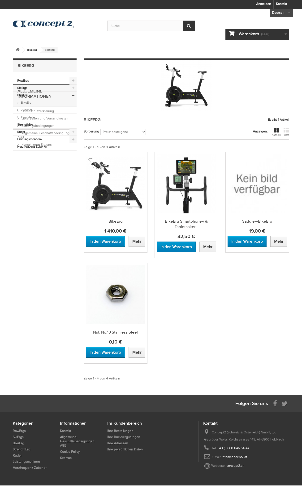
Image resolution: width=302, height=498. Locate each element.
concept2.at (234, 465)
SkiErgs (22, 88)
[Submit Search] (189, 26)
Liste (286, 132)
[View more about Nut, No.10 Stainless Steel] (137, 352)
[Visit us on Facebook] (275, 403)
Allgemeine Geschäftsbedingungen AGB (77, 441)
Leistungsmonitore (29, 139)
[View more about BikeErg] (137, 241)
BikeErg (22, 95)
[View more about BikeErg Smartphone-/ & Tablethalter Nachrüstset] (207, 247)
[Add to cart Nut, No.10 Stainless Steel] (105, 352)
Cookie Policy (70, 452)
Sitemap (66, 458)
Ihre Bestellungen (120, 431)
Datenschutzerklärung (37, 183)
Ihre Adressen (117, 443)
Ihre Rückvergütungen (123, 437)
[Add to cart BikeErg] (105, 241)
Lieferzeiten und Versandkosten (44, 190)
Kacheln (276, 132)
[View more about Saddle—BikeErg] (278, 241)
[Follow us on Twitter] (284, 403)
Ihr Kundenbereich (124, 423)
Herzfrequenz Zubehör (32, 146)
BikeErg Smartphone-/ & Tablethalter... (186, 224)
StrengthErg (25, 124)
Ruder (21, 132)
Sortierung (91, 131)
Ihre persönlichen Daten (125, 449)
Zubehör (26, 110)
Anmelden (263, 4)
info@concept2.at (234, 457)
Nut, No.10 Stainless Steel (115, 332)
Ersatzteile (27, 117)
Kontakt (281, 4)
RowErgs (23, 80)
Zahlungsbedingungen (38, 197)
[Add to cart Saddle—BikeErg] (247, 241)
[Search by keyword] (151, 26)
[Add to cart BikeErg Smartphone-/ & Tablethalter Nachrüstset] (176, 247)
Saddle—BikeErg (257, 221)
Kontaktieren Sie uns (36, 216)
